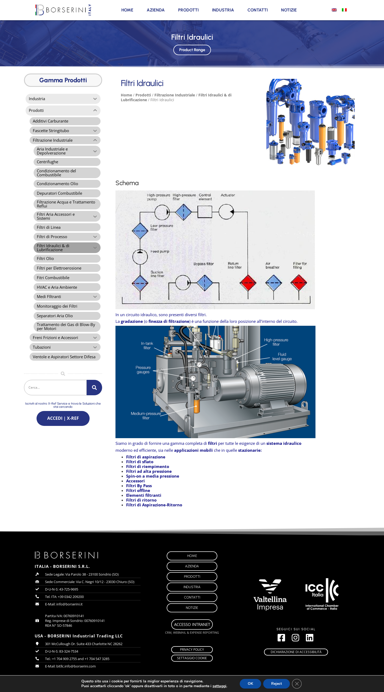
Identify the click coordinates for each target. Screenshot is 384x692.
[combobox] (55, 388)
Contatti (257, 10)
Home (127, 10)
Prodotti (188, 10)
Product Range (192, 49)
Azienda (156, 10)
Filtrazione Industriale (174, 94)
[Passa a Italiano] (344, 9)
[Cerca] (94, 388)
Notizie (289, 10)
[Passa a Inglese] (334, 9)
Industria (223, 10)
